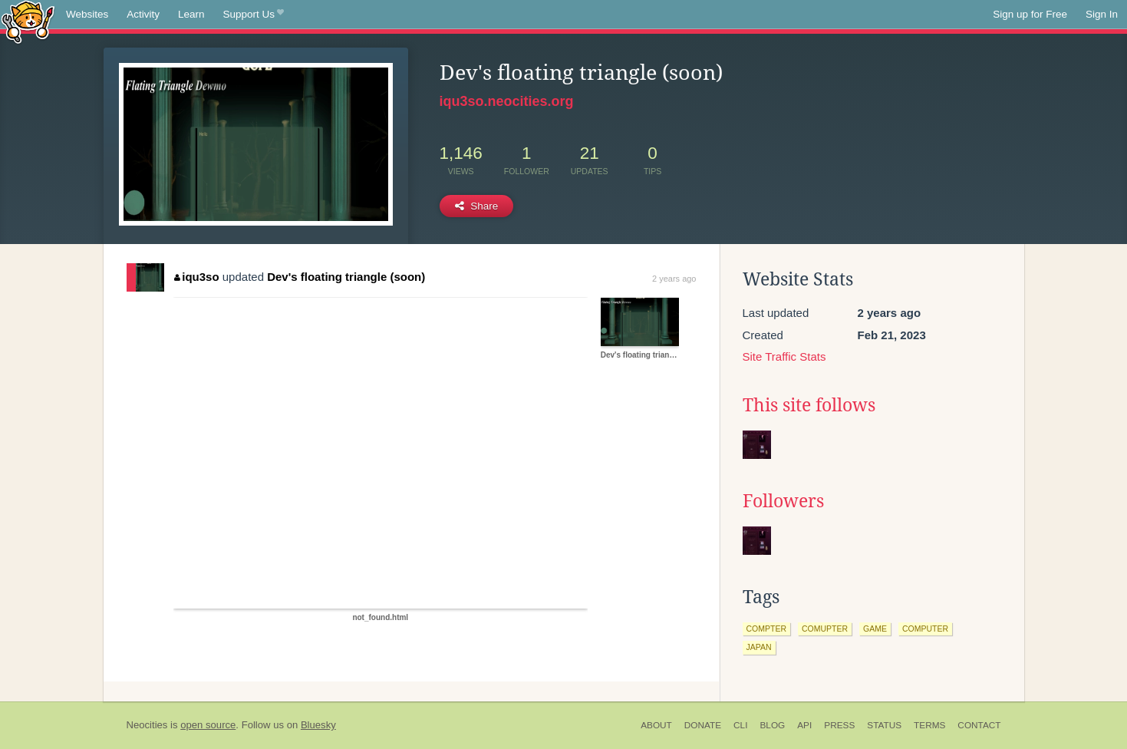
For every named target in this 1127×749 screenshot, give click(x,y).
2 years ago (674, 278)
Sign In (1102, 14)
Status (884, 725)
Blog (772, 725)
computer (925, 628)
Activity (143, 14)
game (875, 628)
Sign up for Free (1030, 14)
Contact (978, 725)
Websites (87, 14)
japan (759, 647)
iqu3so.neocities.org (507, 101)
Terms (929, 725)
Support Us (253, 14)
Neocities (147, 725)
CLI (740, 725)
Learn (191, 14)
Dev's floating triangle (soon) (346, 276)
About (656, 725)
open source (208, 725)
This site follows (809, 405)
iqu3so (196, 276)
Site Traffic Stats (784, 356)
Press (839, 725)
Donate (702, 725)
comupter (825, 628)
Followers (783, 501)
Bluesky (318, 725)
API (804, 725)
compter (766, 628)
